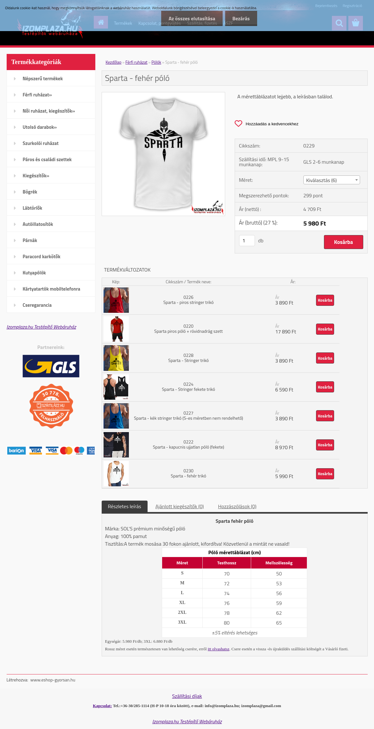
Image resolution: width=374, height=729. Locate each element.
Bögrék (30, 191)
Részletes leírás (124, 506)
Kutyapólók (34, 272)
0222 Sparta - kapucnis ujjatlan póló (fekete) (188, 444)
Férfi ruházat (136, 62)
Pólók (156, 62)
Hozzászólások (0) (237, 506)
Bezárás (240, 18)
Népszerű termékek (43, 78)
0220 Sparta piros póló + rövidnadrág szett (188, 328)
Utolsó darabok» (40, 127)
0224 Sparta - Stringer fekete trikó (188, 386)
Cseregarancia (37, 305)
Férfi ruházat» (37, 94)
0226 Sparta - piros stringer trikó (188, 299)
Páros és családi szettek (47, 159)
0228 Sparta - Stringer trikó (188, 358)
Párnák (30, 240)
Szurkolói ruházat (41, 143)
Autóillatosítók (38, 224)
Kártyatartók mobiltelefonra (51, 288)
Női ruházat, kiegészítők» (49, 111)
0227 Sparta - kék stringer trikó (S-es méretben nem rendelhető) (188, 415)
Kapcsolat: (102, 705)
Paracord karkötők (41, 256)
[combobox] (331, 179)
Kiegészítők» (36, 175)
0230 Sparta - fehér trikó (188, 473)
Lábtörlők (32, 208)
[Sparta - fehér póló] (163, 95)
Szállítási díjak (187, 696)
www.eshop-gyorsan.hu (52, 679)
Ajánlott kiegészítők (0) (179, 506)
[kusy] (247, 240)
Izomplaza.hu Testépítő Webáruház (41, 327)
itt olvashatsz (218, 649)
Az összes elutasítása (190, 18)
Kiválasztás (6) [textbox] (321, 180)
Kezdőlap (114, 62)
